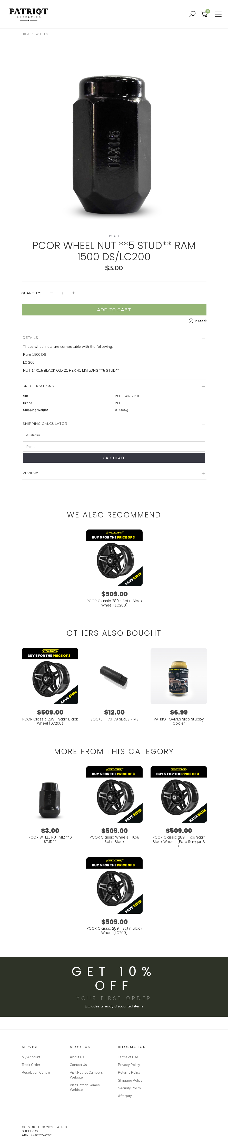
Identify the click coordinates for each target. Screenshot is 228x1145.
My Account (31, 1057)
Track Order (31, 1065)
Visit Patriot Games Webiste (85, 1087)
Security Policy (129, 1088)
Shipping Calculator (45, 423)
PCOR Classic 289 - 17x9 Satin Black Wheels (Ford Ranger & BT (179, 842)
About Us (77, 1057)
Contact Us (78, 1065)
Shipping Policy (130, 1080)
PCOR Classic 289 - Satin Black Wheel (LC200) (114, 603)
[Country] (114, 435)
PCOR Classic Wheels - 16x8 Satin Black (114, 839)
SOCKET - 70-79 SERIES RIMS (114, 719)
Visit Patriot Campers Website (86, 1074)
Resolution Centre (36, 1072)
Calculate (114, 458)
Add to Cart (114, 310)
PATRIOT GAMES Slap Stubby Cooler (179, 721)
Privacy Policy (129, 1065)
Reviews (31, 473)
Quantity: (31, 293)
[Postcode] (114, 446)
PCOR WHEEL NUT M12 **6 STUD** (50, 839)
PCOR (114, 236)
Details (30, 337)
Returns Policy (129, 1072)
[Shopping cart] (205, 14)
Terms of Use (128, 1057)
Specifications (38, 386)
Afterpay (125, 1096)
